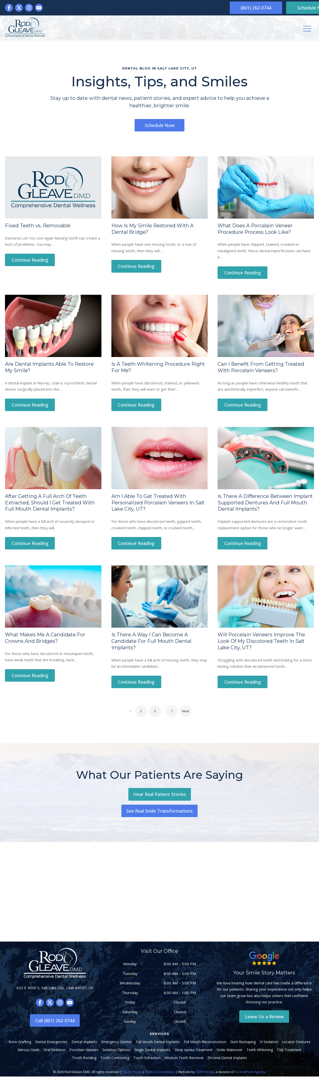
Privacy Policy (132, 1073)
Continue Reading (30, 260)
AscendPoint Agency (250, 1073)
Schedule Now (289, 8)
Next (185, 712)
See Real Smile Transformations (159, 812)
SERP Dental (205, 1073)
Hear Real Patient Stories (159, 796)
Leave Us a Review (264, 1018)
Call (55, 1022)
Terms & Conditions (160, 1073)
